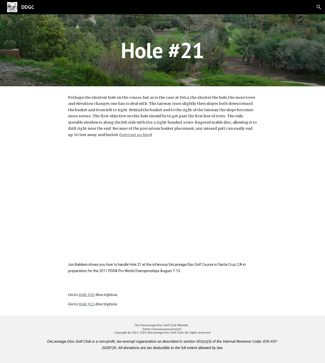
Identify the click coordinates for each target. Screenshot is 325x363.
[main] (162, 50)
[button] (319, 7)
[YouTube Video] (162, 205)
